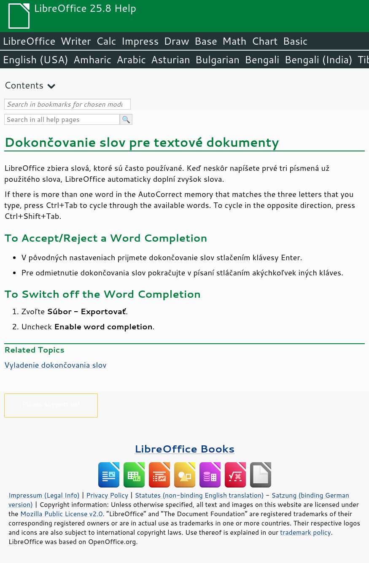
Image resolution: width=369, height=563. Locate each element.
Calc (106, 41)
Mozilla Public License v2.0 (61, 513)
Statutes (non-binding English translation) (199, 495)
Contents (23, 85)
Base (205, 41)
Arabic (131, 59)
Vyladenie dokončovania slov (55, 364)
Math (234, 41)
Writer (75, 41)
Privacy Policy (107, 495)
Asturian (170, 59)
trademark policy (305, 532)
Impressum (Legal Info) (44, 495)
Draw (176, 41)
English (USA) (35, 59)
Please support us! (51, 404)
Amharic (92, 59)
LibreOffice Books (185, 448)
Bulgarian (217, 59)
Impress (140, 41)
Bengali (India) (319, 59)
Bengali (262, 59)
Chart (264, 41)
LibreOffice (29, 41)
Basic (295, 41)
